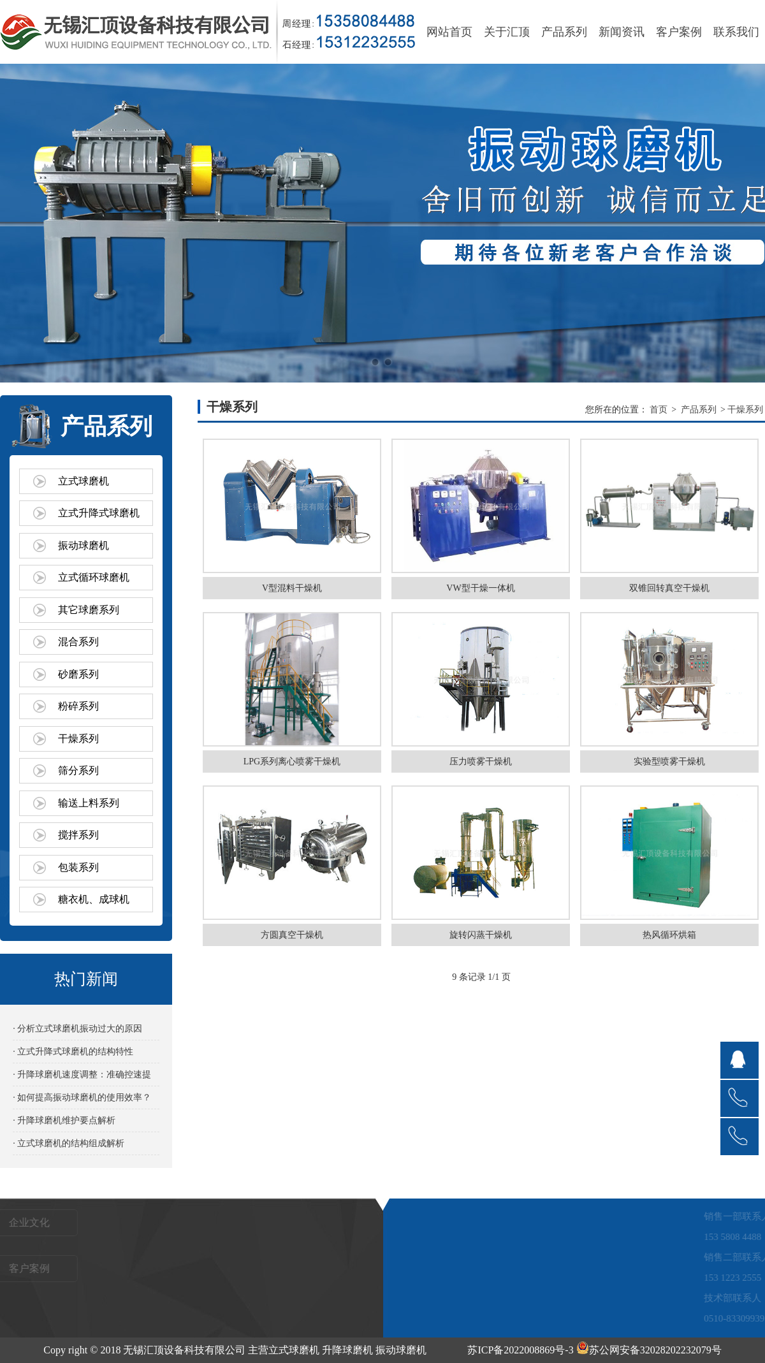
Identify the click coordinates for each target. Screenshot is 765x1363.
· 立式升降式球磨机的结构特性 (73, 1051)
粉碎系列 (78, 706)
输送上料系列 (88, 803)
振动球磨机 (83, 545)
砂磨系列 (78, 674)
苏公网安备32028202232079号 (649, 1350)
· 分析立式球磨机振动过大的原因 (77, 1028)
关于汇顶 (507, 32)
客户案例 (679, 32)
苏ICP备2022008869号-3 (520, 1350)
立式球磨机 (83, 481)
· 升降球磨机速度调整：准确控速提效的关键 (82, 1078)
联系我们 (736, 32)
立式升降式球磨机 (99, 512)
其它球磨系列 (88, 609)
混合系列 (78, 641)
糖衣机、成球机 (93, 899)
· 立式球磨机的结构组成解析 (68, 1143)
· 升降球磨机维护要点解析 (64, 1120)
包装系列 (78, 867)
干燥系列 (78, 738)
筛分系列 (78, 770)
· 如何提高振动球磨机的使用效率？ (82, 1097)
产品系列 (564, 32)
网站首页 (449, 32)
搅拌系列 (78, 834)
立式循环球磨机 (93, 577)
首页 (658, 409)
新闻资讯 (622, 32)
